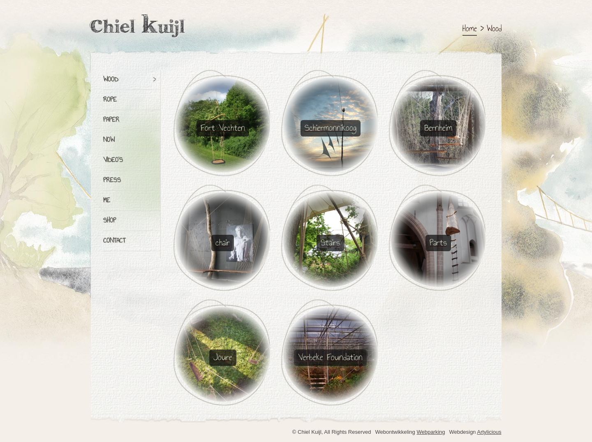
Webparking (430, 432)
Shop (109, 221)
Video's (113, 160)
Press (112, 180)
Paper (111, 120)
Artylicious (489, 432)
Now (109, 140)
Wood (110, 80)
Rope (110, 100)
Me (106, 201)
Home (469, 29)
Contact (114, 241)
